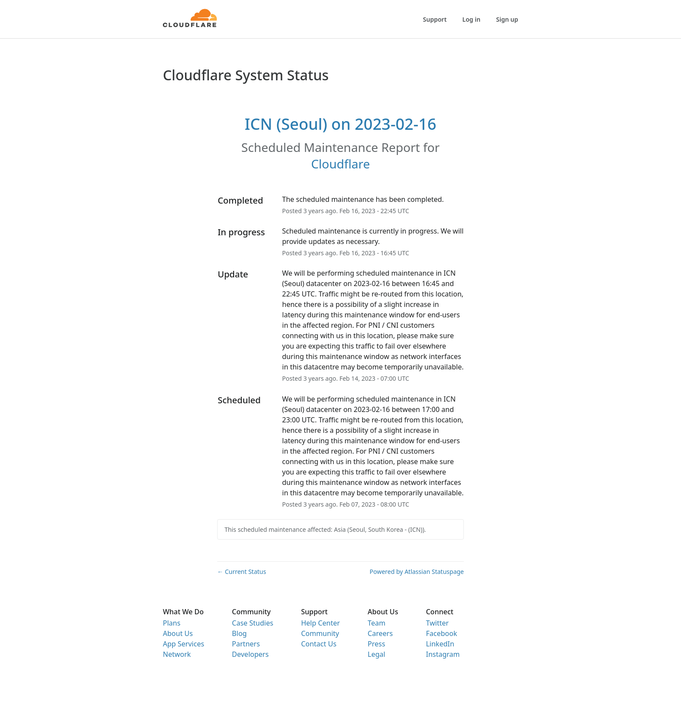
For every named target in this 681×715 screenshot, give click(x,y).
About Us (178, 633)
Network (177, 654)
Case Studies (252, 623)
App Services (183, 644)
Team (377, 623)
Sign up (507, 19)
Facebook (441, 633)
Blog (239, 633)
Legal (376, 654)
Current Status (241, 571)
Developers (250, 654)
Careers (380, 633)
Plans (171, 623)
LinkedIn (440, 644)
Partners (246, 644)
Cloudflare (340, 163)
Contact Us (318, 644)
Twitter (437, 623)
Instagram (443, 654)
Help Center (320, 623)
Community (320, 633)
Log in (472, 19)
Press (376, 644)
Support (435, 19)
